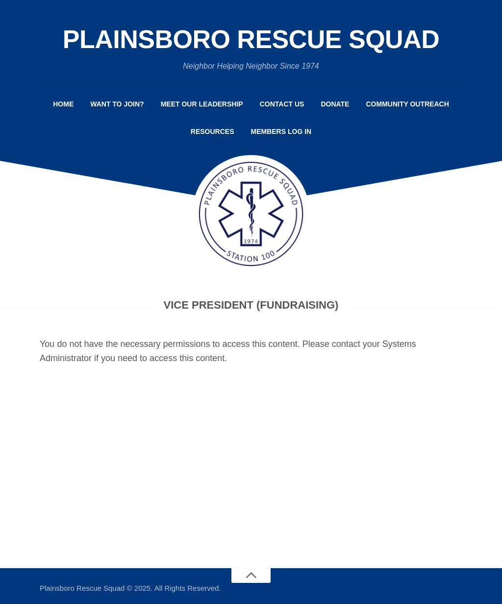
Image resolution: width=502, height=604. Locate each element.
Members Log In (281, 131)
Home (63, 104)
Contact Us (282, 104)
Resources (212, 131)
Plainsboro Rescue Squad (251, 39)
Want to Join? (117, 104)
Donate (335, 104)
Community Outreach (407, 104)
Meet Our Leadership (202, 104)
